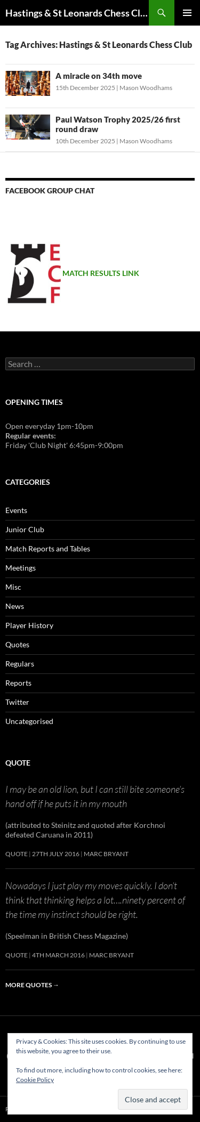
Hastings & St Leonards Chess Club (77, 13)
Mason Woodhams (145, 88)
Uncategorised (29, 721)
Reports (18, 682)
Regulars (19, 663)
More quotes (32, 985)
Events (16, 510)
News (14, 606)
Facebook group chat (49, 190)
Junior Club (24, 529)
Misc (13, 586)
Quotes (17, 644)
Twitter (17, 701)
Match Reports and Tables (47, 548)
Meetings (20, 567)
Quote (17, 762)
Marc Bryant (106, 854)
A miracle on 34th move (98, 75)
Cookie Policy (35, 1080)
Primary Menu (187, 13)
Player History (29, 625)
